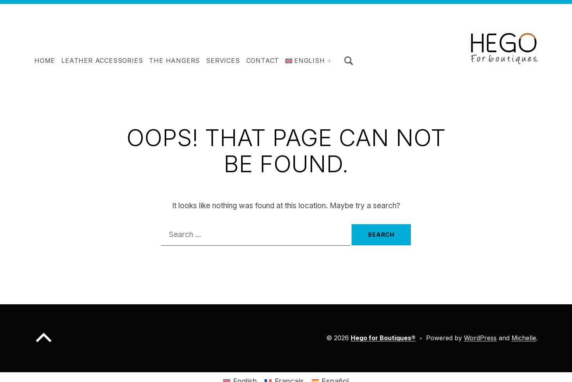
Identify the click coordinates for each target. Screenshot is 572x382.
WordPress (480, 338)
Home (44, 60)
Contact (262, 60)
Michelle (524, 338)
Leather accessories (102, 60)
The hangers (174, 60)
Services (223, 60)
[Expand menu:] (329, 61)
